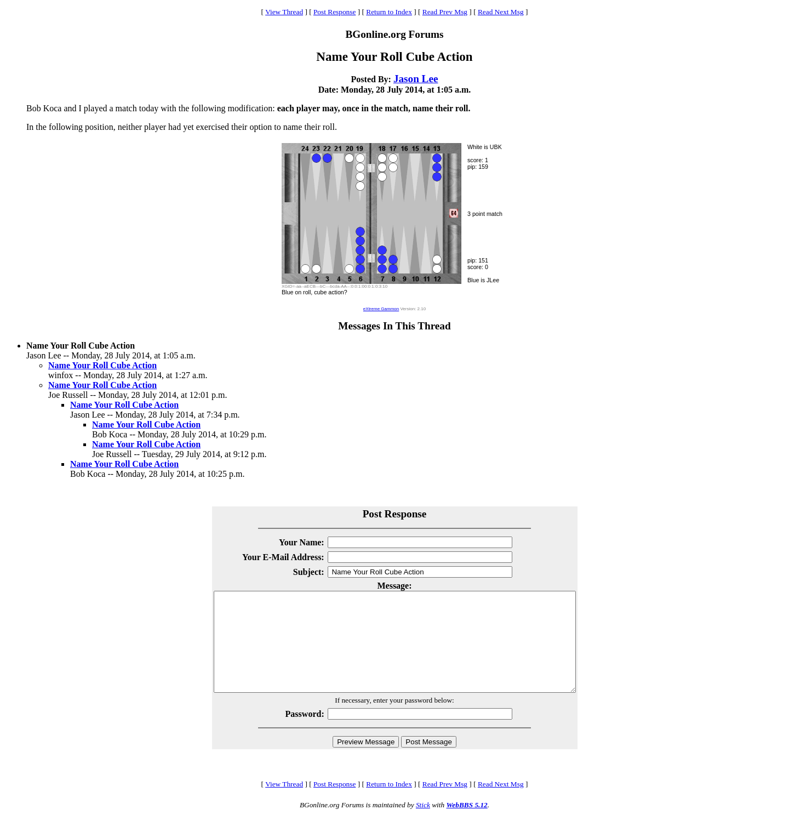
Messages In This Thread (394, 326)
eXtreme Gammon (381, 308)
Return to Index (389, 12)
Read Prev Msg (444, 12)
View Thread (284, 12)
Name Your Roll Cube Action (102, 365)
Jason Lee (415, 78)
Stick (423, 824)
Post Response (334, 12)
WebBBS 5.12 (466, 824)
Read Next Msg (501, 12)
